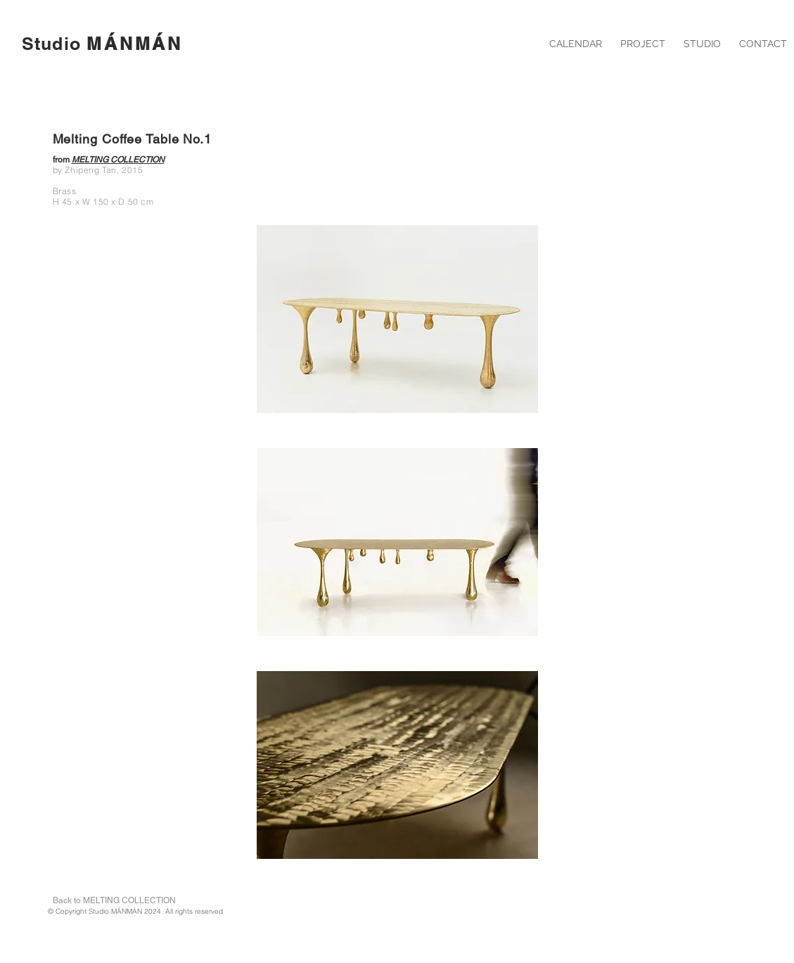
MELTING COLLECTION (118, 160)
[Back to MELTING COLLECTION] (115, 900)
